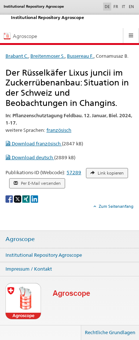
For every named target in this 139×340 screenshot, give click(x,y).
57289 (74, 172)
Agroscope (20, 239)
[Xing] (26, 198)
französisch (58, 130)
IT (123, 6)
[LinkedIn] (34, 198)
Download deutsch (29, 157)
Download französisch (33, 143)
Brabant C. (16, 56)
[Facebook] (9, 198)
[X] (18, 198)
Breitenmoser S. (47, 56)
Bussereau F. (80, 56)
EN (131, 6)
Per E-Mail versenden (37, 183)
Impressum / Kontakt (28, 269)
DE (108, 6)
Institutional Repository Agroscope (43, 255)
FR (115, 6)
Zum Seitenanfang (116, 206)
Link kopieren (107, 173)
